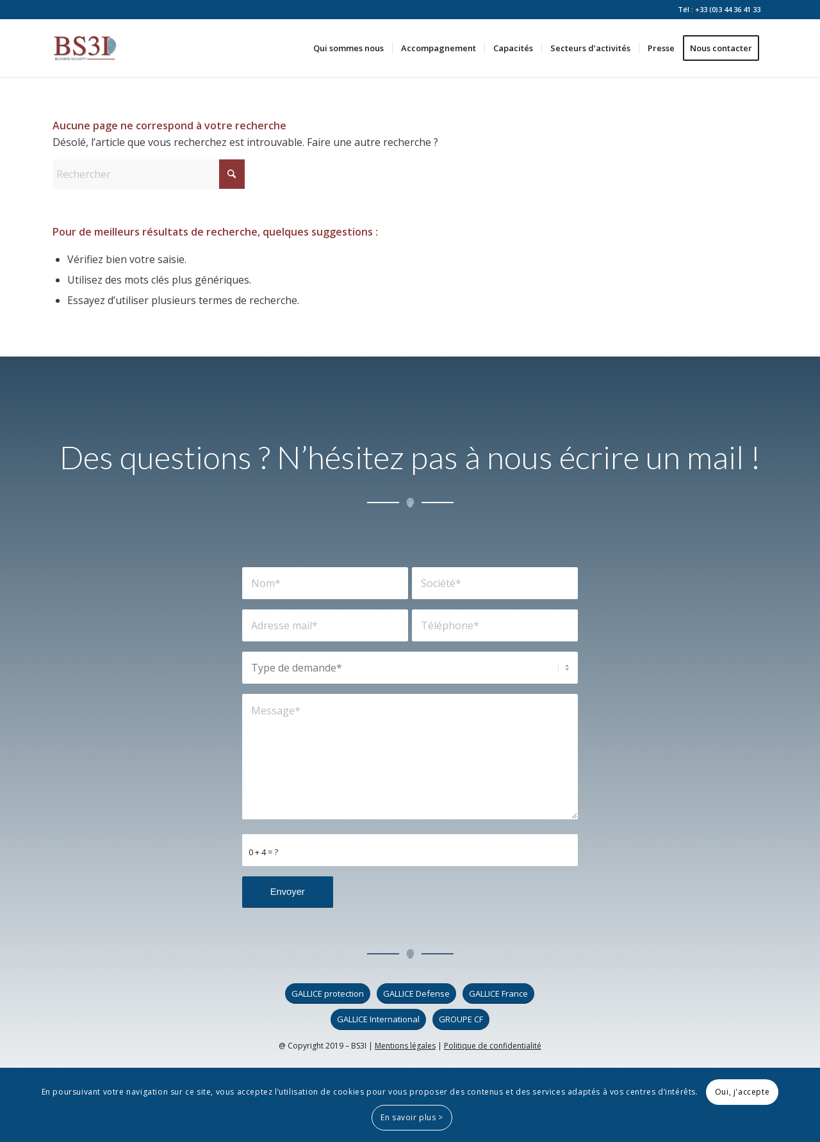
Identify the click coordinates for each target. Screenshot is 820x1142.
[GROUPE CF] (460, 1019)
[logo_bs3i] (85, 48)
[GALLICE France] (498, 993)
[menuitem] (348, 48)
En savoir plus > (412, 1117)
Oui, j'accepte (742, 1091)
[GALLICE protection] (327, 993)
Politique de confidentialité (492, 1045)
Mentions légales (405, 1045)
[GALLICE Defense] (416, 993)
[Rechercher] (149, 174)
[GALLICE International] (378, 1019)
